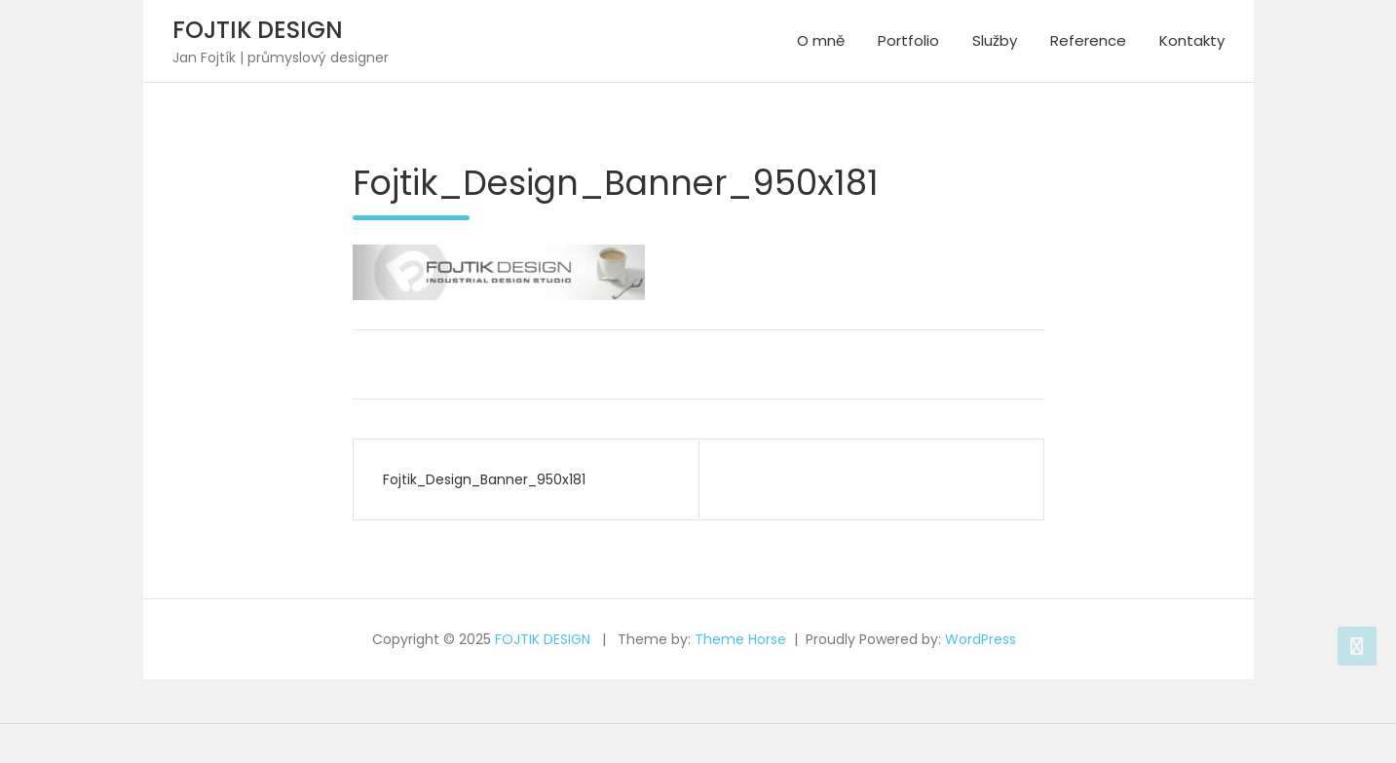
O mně (821, 40)
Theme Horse (740, 639)
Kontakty (1192, 40)
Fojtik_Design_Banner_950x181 (484, 479)
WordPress (980, 639)
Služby (994, 40)
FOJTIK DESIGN (257, 30)
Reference (1088, 40)
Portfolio (908, 40)
